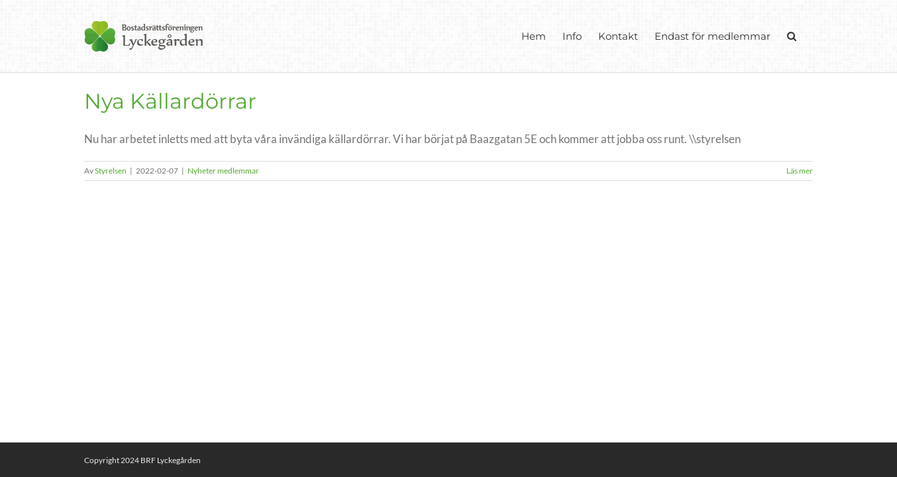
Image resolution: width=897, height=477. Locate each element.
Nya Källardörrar (170, 101)
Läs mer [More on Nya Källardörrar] (799, 171)
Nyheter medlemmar (223, 171)
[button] (808, 36)
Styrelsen (111, 171)
